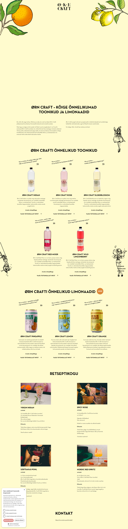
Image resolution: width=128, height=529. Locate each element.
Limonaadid (121, 268)
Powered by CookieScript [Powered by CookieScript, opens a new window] (14, 525)
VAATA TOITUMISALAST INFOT (29, 214)
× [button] (24, 489)
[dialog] (14, 507)
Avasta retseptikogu (31, 210)
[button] (13, 524)
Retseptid (120, 271)
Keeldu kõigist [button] (19, 520)
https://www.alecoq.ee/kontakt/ (64, 520)
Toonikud (120, 266)
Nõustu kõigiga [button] (8, 520)
